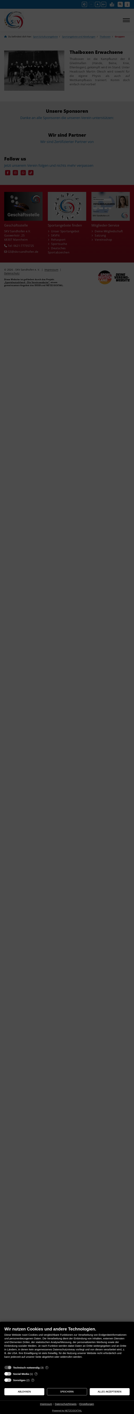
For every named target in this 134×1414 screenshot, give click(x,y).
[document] (67, 1345)
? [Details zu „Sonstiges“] (32, 1380)
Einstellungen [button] (86, 1404)
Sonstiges (19, 1380)
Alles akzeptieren (109, 1391)
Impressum (46, 1404)
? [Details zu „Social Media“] (36, 1373)
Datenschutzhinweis (66, 1404)
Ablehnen (24, 1391)
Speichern (67, 1391)
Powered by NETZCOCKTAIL (67, 1410)
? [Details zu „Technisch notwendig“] (46, 1367)
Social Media (21, 1373)
